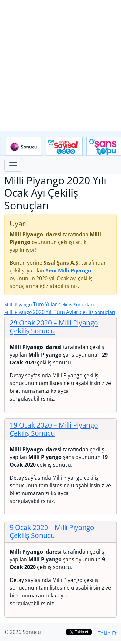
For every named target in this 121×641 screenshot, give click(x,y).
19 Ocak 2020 (54, 429)
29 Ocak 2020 (54, 326)
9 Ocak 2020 (52, 531)
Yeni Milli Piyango (68, 270)
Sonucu (23, 146)
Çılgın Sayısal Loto (64, 146)
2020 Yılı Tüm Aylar (59, 312)
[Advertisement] (60, 65)
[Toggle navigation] (13, 165)
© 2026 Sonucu (22, 632)
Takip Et (107, 633)
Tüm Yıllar (49, 304)
